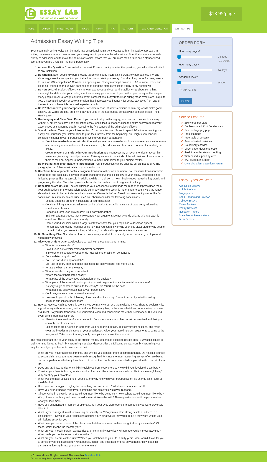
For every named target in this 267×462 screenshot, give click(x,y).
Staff (99, 28)
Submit (185, 101)
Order (46, 28)
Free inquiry (65, 28)
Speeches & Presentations (194, 215)
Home (31, 28)
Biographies (186, 193)
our (83, 455)
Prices (84, 28)
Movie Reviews (187, 204)
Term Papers (186, 219)
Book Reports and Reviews (194, 196)
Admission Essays (189, 185)
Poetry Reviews (188, 208)
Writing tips (182, 28)
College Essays (188, 200)
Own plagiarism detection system (203, 163)
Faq (113, 28)
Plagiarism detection (154, 28)
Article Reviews (188, 189)
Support (127, 28)
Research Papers (189, 211)
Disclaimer (90, 455)
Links (98, 455)
